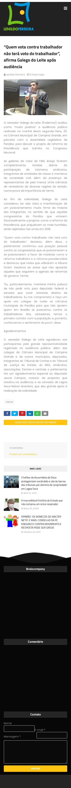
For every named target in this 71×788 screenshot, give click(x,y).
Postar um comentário (23, 454)
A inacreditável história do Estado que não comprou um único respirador (42, 502)
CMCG (9, 401)
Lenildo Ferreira (15, 74)
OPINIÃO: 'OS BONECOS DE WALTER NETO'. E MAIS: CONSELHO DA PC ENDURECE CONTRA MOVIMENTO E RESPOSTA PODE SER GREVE (41, 522)
